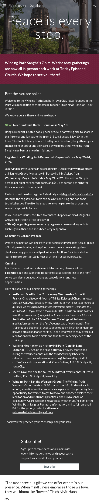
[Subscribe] (49, 466)
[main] (49, 27)
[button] (4, 5)
